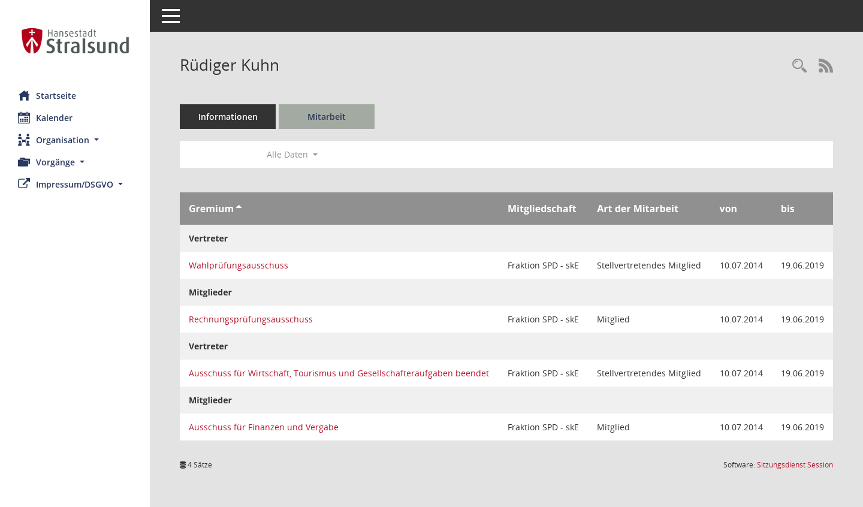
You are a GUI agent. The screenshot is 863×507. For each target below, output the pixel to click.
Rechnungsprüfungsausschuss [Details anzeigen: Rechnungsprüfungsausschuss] (251, 319)
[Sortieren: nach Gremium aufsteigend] (239, 208)
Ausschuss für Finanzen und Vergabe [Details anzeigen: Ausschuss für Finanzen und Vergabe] (264, 427)
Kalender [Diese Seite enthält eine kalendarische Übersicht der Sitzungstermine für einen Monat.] (45, 117)
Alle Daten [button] (292, 154)
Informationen (228, 116)
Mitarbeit (326, 116)
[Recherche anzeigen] (799, 66)
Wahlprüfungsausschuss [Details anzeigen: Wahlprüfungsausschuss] (238, 265)
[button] (75, 140)
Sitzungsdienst (795, 465)
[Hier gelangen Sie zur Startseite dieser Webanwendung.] (75, 41)
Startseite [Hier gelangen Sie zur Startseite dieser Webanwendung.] (47, 95)
